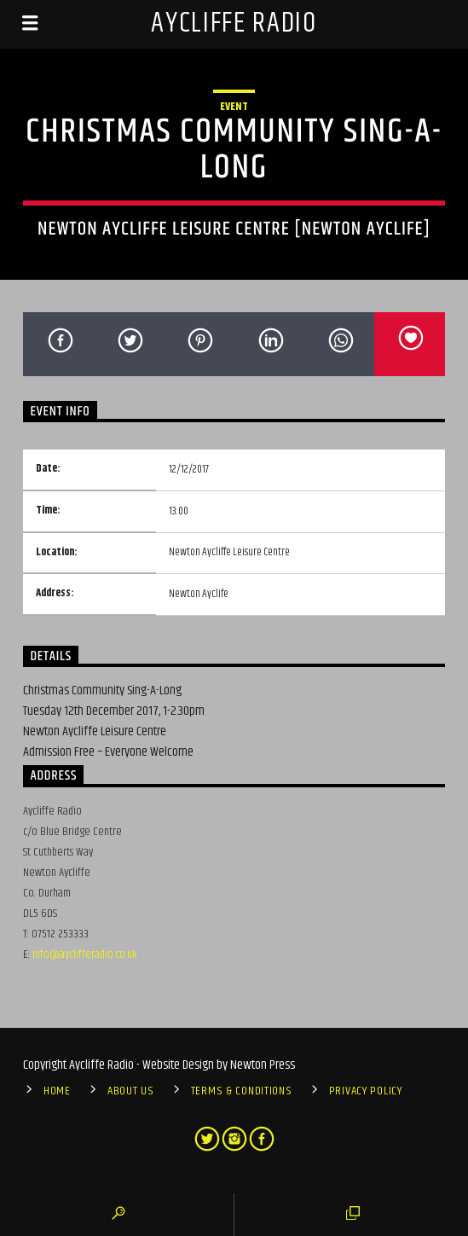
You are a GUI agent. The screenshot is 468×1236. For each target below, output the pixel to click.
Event (234, 106)
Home (57, 1091)
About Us (130, 1091)
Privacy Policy (365, 1091)
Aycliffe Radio (234, 23)
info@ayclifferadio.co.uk (84, 954)
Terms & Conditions (241, 1091)
